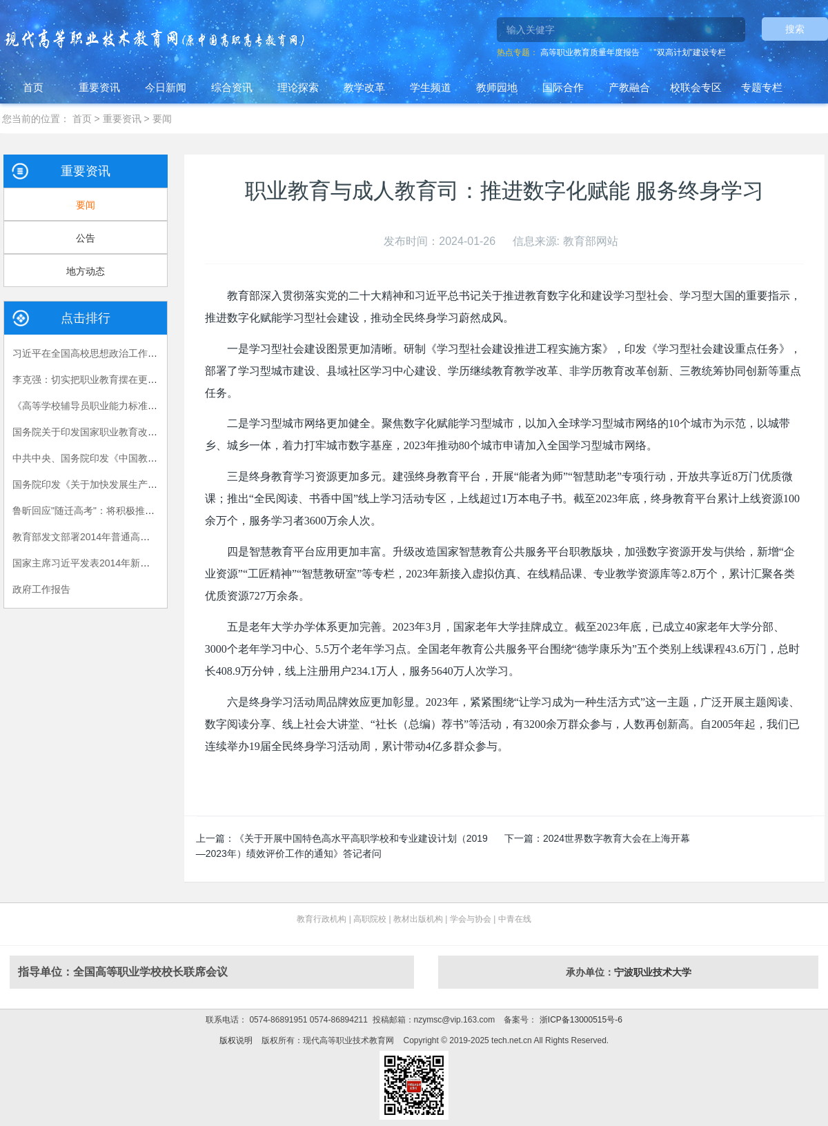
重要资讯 (99, 87)
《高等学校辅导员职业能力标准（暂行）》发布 (113, 405)
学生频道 (430, 87)
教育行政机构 (321, 919)
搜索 (795, 28)
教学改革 (364, 87)
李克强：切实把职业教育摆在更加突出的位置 (109, 379)
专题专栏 (761, 87)
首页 (33, 87)
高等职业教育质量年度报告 (590, 52)
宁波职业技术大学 (652, 972)
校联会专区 (696, 87)
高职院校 (369, 919)
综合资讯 (232, 87)
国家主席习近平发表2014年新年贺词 (90, 563)
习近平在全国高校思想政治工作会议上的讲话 (109, 353)
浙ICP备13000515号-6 (579, 1020)
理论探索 (298, 87)
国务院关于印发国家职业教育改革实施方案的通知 (118, 431)
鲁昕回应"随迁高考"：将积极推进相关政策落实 (112, 510)
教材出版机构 (418, 919)
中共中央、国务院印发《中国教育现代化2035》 (114, 458)
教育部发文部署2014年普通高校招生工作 (100, 536)
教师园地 (497, 87)
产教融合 (629, 87)
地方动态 (85, 271)
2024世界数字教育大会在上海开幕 (616, 838)
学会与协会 (470, 919)
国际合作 (563, 87)
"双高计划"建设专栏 (689, 52)
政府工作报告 (41, 589)
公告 (85, 238)
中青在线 (514, 919)
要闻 (162, 118)
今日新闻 (165, 87)
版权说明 (236, 1040)
